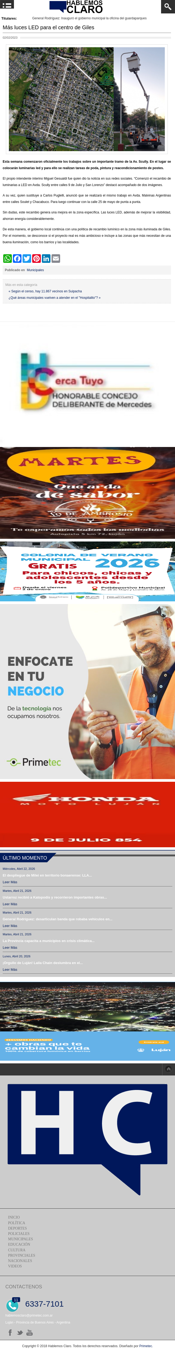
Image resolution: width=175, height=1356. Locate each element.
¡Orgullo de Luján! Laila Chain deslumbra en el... (43, 963)
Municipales (35, 270)
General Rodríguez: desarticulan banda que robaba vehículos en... (57, 919)
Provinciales (21, 1255)
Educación (19, 1244)
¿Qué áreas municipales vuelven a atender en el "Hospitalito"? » (55, 298)
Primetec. (146, 1346)
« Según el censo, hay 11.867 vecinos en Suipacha (45, 291)
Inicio (14, 1217)
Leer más (10, 882)
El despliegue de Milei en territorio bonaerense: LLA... (47, 875)
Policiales (19, 1234)
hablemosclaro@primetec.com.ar (29, 1315)
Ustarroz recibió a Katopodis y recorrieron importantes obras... (55, 897)
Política (16, 1223)
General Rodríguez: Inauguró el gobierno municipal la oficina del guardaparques (89, 18)
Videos (15, 1266)
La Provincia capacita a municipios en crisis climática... (48, 941)
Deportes (17, 1228)
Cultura (16, 1250)
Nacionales (20, 1261)
